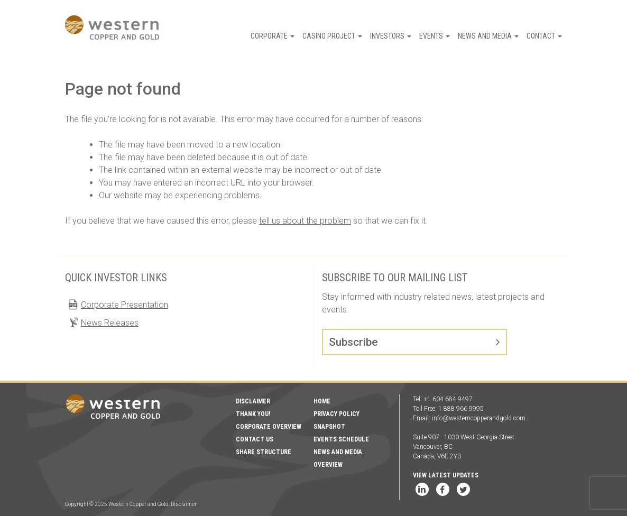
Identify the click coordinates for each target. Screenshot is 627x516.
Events (434, 36)
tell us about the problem (305, 221)
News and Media (488, 36)
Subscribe (353, 342)
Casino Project (332, 36)
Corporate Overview (268, 426)
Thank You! (253, 414)
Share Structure (263, 452)
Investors (390, 36)
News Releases (110, 323)
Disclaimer (253, 401)
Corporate (272, 36)
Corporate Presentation (124, 305)
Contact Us (254, 439)
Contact (544, 36)
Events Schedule (341, 439)
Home (322, 401)
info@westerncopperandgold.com (478, 418)
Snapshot (329, 426)
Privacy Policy (336, 414)
